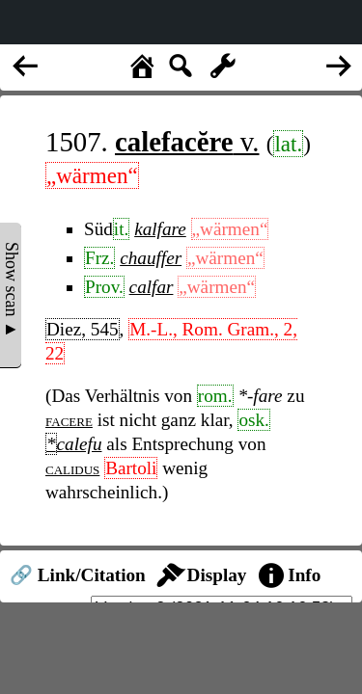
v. (187, 141)
